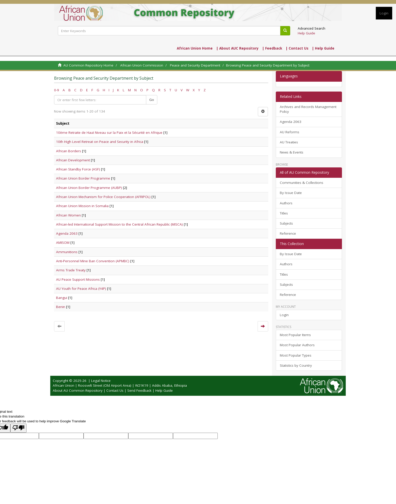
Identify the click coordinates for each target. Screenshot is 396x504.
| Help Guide (323, 48)
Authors (286, 203)
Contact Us (114, 390)
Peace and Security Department (195, 65)
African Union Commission (141, 65)
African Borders (68, 151)
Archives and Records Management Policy (308, 109)
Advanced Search (311, 28)
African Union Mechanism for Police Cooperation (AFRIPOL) (103, 196)
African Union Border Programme (83, 178)
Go (151, 99)
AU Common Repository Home (88, 65)
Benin (60, 306)
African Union (63, 385)
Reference (288, 233)
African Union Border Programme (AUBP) (89, 187)
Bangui (61, 297)
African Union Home (195, 48)
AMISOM (62, 242)
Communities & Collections (301, 182)
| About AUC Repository (237, 48)
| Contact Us (297, 48)
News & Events (291, 152)
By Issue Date (291, 192)
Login (284, 315)
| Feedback (272, 48)
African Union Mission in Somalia (82, 206)
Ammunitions (67, 252)
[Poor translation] (18, 428)
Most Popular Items (295, 335)
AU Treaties (289, 142)
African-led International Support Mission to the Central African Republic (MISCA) (119, 224)
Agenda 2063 (67, 233)
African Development (73, 160)
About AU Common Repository (78, 390)
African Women (68, 215)
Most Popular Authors (297, 345)
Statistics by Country (296, 365)
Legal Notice (101, 380)
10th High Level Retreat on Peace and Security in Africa (99, 141)
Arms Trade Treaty (71, 270)
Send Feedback (139, 390)
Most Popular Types (295, 355)
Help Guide (306, 33)
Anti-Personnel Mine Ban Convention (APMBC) (92, 261)
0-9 (56, 90)
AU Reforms (289, 132)
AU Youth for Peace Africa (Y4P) (81, 288)
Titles (284, 213)
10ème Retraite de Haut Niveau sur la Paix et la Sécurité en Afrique (109, 132)
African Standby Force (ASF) (78, 169)
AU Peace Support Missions (78, 279)
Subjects (286, 223)
